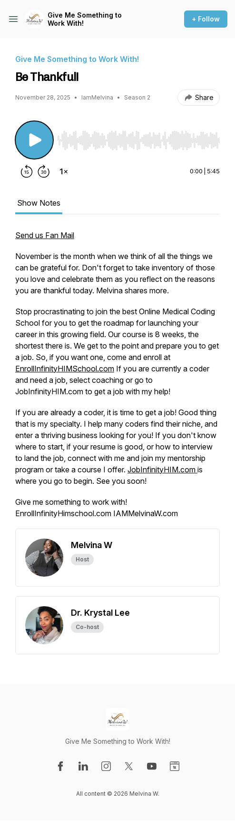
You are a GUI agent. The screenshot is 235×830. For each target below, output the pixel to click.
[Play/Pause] (34, 140)
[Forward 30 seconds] (43, 171)
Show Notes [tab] (38, 203)
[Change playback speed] (63, 171)
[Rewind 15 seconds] (26, 171)
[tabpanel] (117, 379)
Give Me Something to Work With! (85, 19)
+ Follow (206, 19)
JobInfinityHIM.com (162, 469)
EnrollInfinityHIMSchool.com (64, 368)
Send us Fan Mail (44, 235)
